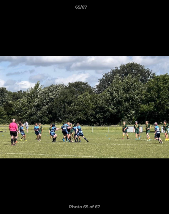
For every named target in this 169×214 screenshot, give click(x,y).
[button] (147, 8)
